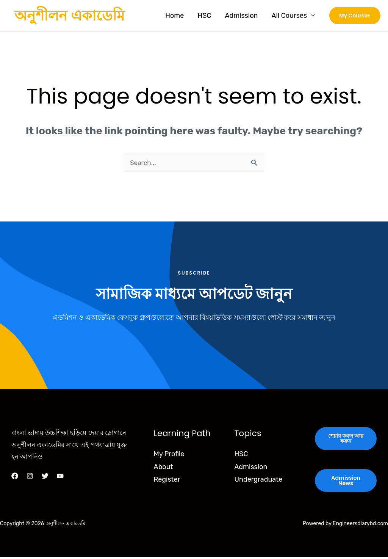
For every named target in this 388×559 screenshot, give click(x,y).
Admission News (345, 482)
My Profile (169, 455)
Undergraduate (258, 480)
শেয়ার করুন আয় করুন (346, 440)
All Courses (289, 15)
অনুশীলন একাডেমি (69, 15)
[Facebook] (14, 477)
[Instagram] (30, 477)
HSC (204, 15)
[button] (354, 15)
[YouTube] (60, 477)
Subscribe (194, 273)
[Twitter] (45, 477)
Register (167, 480)
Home (174, 15)
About (163, 467)
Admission (241, 15)
